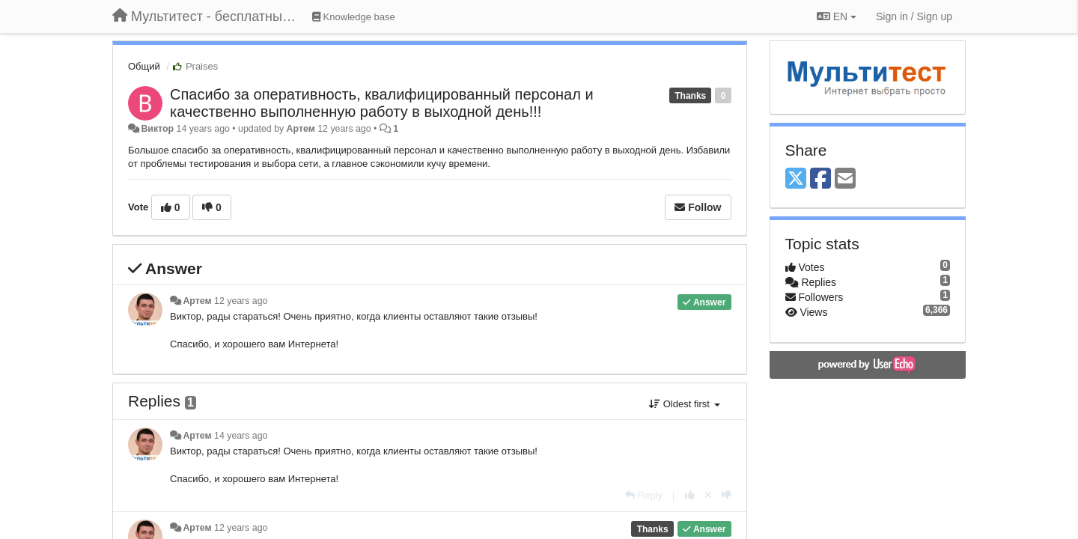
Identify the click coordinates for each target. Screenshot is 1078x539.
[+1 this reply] (690, 495)
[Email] (845, 179)
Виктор (157, 129)
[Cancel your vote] (708, 495)
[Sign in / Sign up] (914, 16)
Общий (144, 66)
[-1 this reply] (726, 495)
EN (836, 16)
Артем (301, 129)
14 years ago (240, 435)
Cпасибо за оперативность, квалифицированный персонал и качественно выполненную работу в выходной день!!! (382, 103)
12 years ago (240, 301)
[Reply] (644, 495)
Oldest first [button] (684, 403)
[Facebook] (820, 179)
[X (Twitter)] (795, 179)
